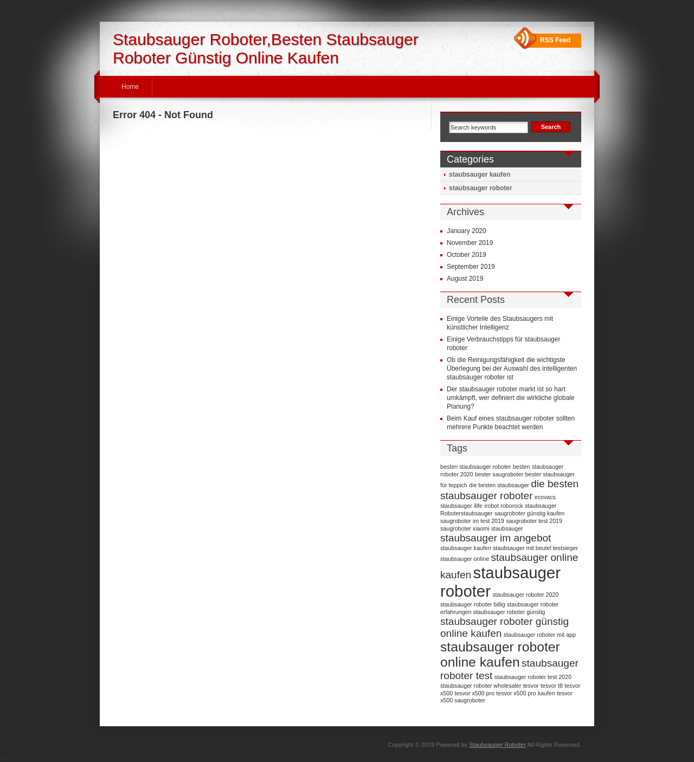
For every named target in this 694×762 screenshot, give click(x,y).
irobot (491, 505)
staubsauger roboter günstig (509, 612)
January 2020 (466, 231)
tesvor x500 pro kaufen (525, 693)
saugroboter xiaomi (465, 528)
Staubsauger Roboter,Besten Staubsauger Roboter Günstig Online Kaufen (266, 48)
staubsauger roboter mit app (540, 634)
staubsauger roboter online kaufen (500, 654)
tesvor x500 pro (474, 693)
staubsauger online (464, 559)
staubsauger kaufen (479, 174)
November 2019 (470, 243)
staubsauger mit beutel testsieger (535, 548)
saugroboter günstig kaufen (529, 513)
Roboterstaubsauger (466, 513)
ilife (478, 505)
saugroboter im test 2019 (472, 521)
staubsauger (507, 528)
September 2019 (471, 266)
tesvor (531, 685)
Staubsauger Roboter (497, 744)
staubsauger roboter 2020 (525, 594)
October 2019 (466, 255)
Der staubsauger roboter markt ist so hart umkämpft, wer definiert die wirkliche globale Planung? (510, 397)
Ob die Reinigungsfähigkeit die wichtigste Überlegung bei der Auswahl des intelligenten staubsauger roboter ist (512, 368)
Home (130, 87)
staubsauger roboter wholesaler (480, 685)
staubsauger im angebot (495, 538)
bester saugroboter (499, 474)
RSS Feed (555, 40)
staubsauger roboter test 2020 (532, 677)
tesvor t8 (552, 685)
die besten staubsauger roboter (509, 489)
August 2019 (465, 278)
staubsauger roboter (480, 188)
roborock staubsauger (528, 505)
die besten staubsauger (499, 485)
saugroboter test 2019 (534, 521)
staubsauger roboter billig (472, 604)
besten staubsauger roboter (475, 466)
